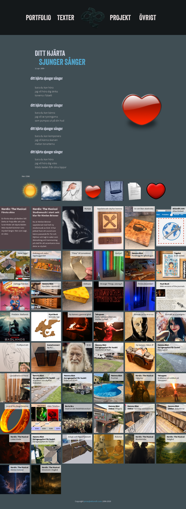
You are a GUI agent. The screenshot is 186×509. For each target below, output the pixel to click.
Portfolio (38, 17)
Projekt (120, 17)
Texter (65, 17)
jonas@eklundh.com (93, 501)
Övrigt (147, 17)
